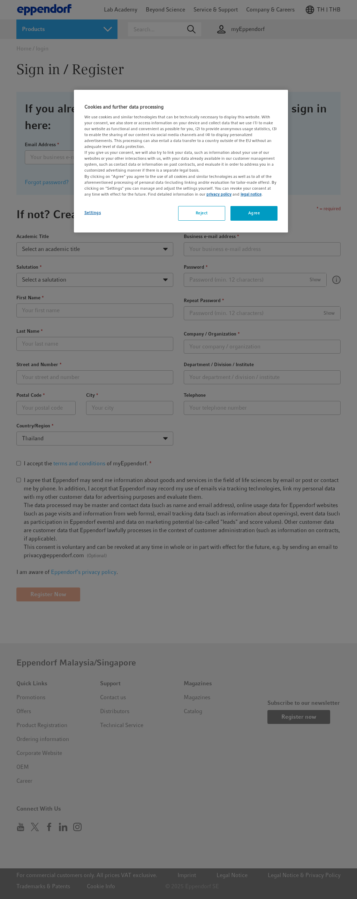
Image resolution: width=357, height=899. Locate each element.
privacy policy (218, 194)
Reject (202, 213)
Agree (254, 213)
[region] (181, 161)
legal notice (251, 194)
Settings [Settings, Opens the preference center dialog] (92, 212)
